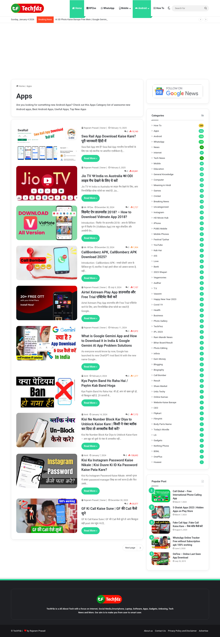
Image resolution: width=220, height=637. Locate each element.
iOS (155, 255)
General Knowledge (163, 174)
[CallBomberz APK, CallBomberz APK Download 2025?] (46, 263)
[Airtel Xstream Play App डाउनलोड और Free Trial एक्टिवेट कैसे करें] (46, 303)
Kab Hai (158, 250)
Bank (156, 266)
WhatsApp (107, 8)
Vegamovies (160, 277)
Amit (86, 376)
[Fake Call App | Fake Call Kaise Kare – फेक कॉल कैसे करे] (161, 527)
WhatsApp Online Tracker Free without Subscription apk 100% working (186, 541)
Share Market (160, 386)
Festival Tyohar (161, 239)
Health (157, 310)
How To (158, 8)
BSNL (156, 451)
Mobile (123, 8)
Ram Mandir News (163, 337)
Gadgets (158, 440)
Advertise (203, 631)
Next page (133, 548)
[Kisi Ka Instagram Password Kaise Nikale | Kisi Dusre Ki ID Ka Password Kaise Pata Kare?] (46, 471)
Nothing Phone (161, 445)
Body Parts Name (163, 424)
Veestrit (158, 293)
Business (158, 315)
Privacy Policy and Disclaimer (182, 631)
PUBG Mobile (160, 228)
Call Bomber (160, 375)
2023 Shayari (160, 272)
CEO (156, 407)
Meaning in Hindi (162, 185)
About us (148, 631)
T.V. (155, 288)
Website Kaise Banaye (165, 402)
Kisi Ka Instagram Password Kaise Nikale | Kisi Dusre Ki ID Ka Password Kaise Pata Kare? (109, 465)
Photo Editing (160, 348)
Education (159, 168)
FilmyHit (158, 418)
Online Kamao (161, 397)
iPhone (157, 223)
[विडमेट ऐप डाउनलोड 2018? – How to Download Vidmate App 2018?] (46, 223)
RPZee (91, 8)
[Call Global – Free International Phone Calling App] (161, 496)
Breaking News (161, 201)
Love (156, 261)
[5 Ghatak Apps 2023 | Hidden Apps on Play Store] (161, 512)
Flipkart (157, 413)
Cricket (157, 196)
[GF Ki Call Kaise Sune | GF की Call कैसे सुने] (46, 516)
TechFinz (158, 326)
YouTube (158, 244)
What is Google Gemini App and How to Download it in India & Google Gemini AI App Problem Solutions (109, 341)
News (156, 147)
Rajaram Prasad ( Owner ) (95, 128)
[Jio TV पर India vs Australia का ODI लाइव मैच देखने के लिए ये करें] (46, 183)
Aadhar (157, 283)
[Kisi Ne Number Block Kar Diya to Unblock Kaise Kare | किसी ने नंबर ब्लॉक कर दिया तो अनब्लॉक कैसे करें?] (46, 430)
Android (141, 8)
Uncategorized (161, 206)
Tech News (159, 158)
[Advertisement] (110, 50)
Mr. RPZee (88, 207)
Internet (158, 152)
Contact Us (160, 631)
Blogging (158, 364)
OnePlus (158, 456)
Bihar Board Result (163, 342)
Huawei (157, 462)
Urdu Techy (159, 391)
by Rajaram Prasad (36, 631)
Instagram (159, 212)
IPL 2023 (158, 331)
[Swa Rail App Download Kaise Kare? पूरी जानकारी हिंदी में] (46, 143)
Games (157, 190)
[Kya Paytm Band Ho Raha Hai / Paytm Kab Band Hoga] (46, 391)
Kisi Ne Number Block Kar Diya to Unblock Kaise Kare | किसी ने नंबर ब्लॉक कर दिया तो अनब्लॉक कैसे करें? (108, 424)
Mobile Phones (161, 234)
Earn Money (160, 359)
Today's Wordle (161, 429)
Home (77, 8)
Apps (156, 130)
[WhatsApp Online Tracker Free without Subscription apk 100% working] (161, 542)
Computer (159, 179)
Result (157, 380)
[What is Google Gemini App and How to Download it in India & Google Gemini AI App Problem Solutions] (46, 343)
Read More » (90, 158)
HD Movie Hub (161, 217)
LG (155, 435)
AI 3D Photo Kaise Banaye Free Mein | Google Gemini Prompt (85, 19)
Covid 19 (158, 304)
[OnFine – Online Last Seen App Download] (161, 558)
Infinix (157, 353)
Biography (159, 369)
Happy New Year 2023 (165, 299)
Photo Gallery (160, 321)
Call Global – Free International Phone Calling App (187, 495)
